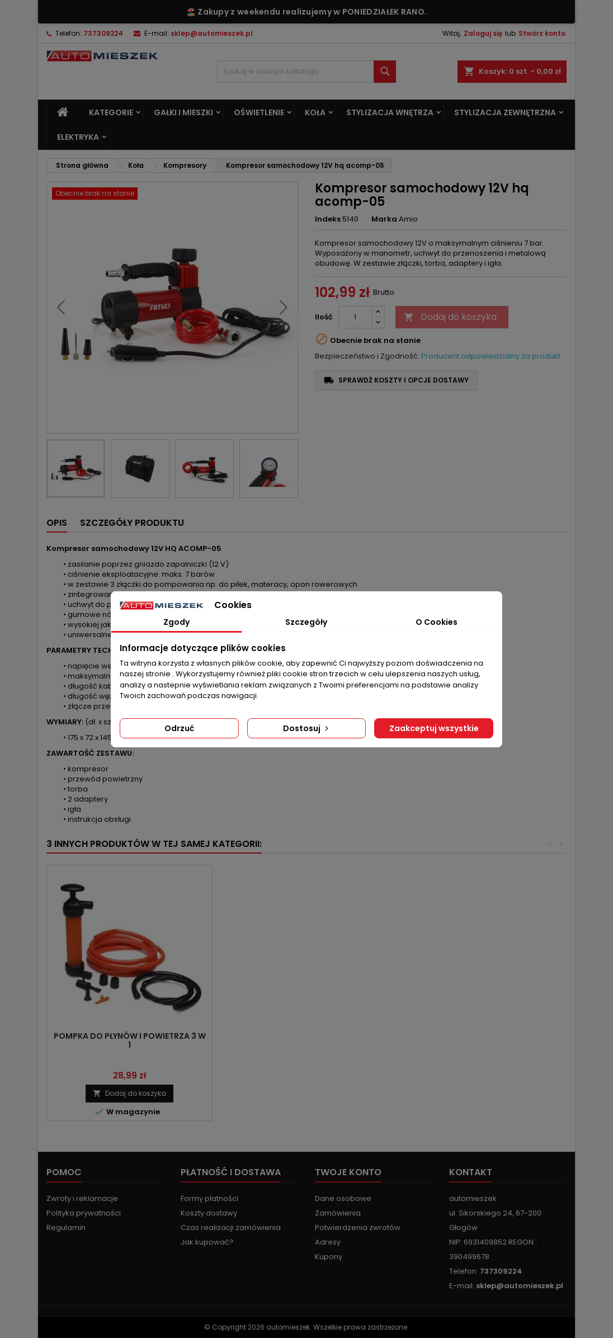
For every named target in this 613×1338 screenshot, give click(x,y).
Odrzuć (179, 728)
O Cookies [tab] (437, 622)
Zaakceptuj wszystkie (434, 728)
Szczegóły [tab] (306, 622)
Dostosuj (307, 728)
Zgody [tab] (176, 622)
